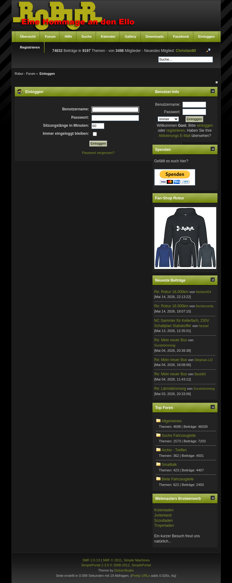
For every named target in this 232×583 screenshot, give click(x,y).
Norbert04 (203, 292)
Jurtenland (163, 515)
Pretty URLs (140, 575)
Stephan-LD (204, 360)
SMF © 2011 (112, 560)
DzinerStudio (124, 570)
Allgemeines (171, 421)
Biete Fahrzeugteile (178, 479)
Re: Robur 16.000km (171, 292)
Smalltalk (169, 464)
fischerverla (204, 306)
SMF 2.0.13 (91, 560)
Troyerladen (164, 525)
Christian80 (186, 51)
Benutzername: (167, 104)
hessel (203, 326)
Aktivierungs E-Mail (175, 136)
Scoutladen (163, 520)
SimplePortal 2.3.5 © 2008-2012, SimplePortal (116, 565)
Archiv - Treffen (174, 450)
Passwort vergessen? (98, 153)
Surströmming (164, 345)
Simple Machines (137, 560)
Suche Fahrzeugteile (179, 435)
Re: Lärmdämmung (170, 388)
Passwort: (172, 112)
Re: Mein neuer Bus (170, 340)
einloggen (205, 125)
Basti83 (200, 374)
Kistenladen (164, 510)
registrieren (175, 130)
